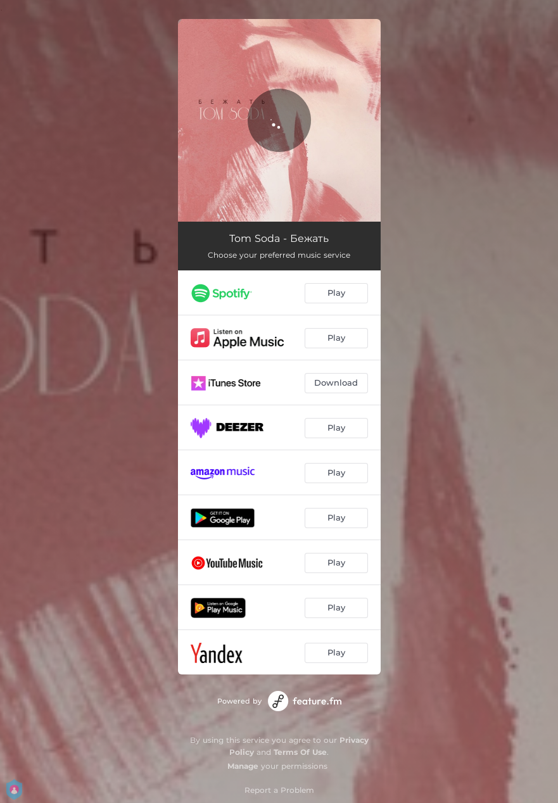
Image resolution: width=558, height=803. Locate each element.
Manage (242, 766)
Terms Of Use (300, 752)
